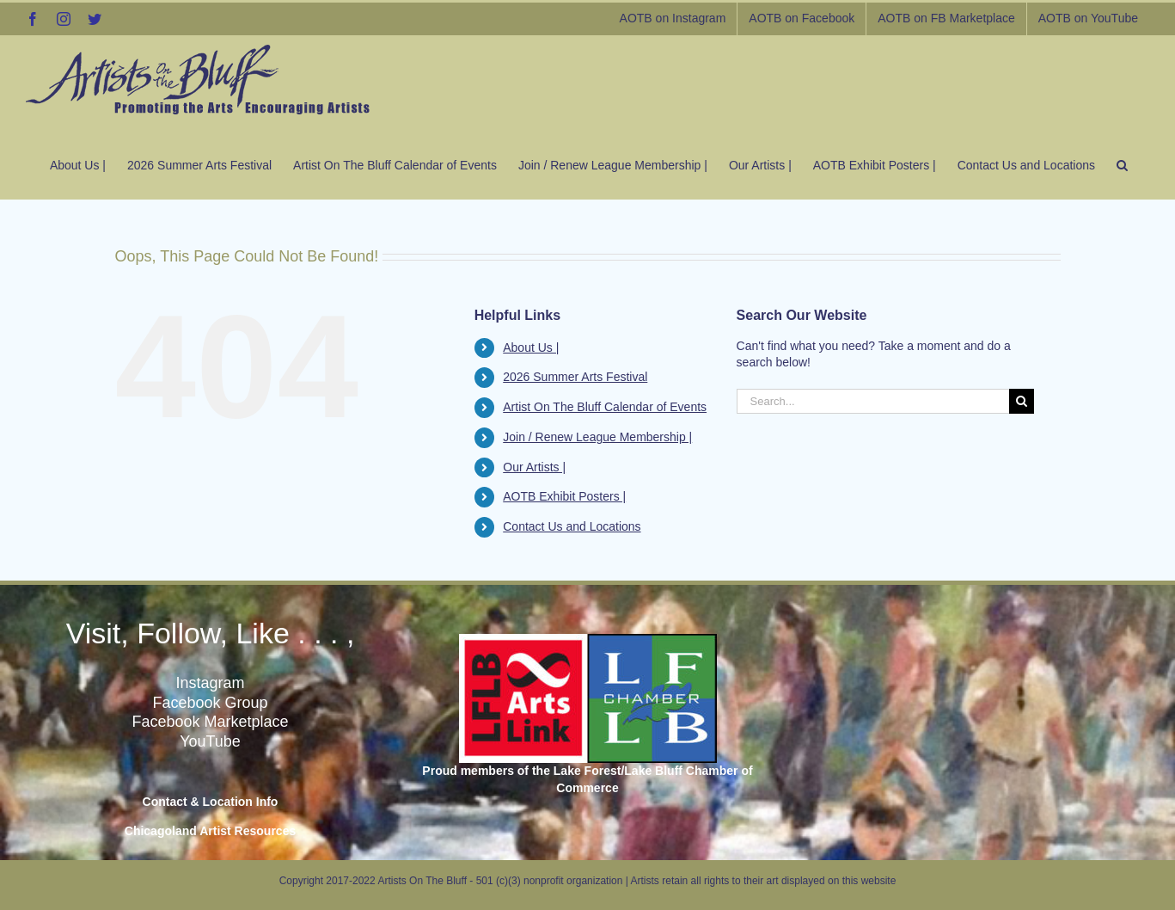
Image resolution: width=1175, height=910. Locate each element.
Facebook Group (209, 702)
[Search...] (873, 401)
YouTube (210, 741)
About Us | (531, 347)
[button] (1122, 161)
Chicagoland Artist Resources (210, 831)
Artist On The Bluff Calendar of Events (605, 407)
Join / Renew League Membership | (597, 437)
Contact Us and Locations (571, 526)
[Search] (1021, 401)
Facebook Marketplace (210, 721)
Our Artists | (534, 467)
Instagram (209, 683)
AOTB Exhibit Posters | (564, 496)
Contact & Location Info (210, 802)
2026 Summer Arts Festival (575, 377)
